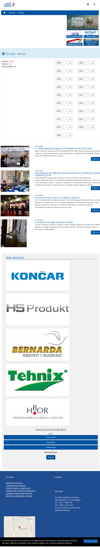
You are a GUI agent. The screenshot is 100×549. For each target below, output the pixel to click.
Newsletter (50, 442)
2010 (59, 127)
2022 (59, 79)
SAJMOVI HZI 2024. (74, 44)
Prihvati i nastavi (91, 541)
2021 (81, 79)
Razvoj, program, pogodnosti (18, 488)
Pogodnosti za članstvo (15, 485)
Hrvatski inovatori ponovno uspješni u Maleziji (57, 197)
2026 (59, 63)
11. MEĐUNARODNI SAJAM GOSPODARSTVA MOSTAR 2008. (63, 148)
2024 (59, 71)
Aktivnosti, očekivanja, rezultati (19, 496)
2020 (59, 87)
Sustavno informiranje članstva (19, 493)
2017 (81, 95)
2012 (59, 119)
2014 (59, 111)
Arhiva (21, 12)
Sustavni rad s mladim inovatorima (20, 490)
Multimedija (51, 447)
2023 (81, 71)
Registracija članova (14, 483)
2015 (81, 103)
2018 (59, 95)
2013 (81, 111)
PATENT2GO (91, 36)
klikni (51, 433)
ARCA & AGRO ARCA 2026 (91, 43)
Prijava (51, 457)
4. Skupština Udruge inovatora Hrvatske (54, 222)
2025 (81, 63)
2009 (81, 127)
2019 (81, 87)
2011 (81, 119)
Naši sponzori (15, 257)
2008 (59, 135)
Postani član (51, 437)
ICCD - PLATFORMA (74, 36)
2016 (59, 103)
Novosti (12, 12)
